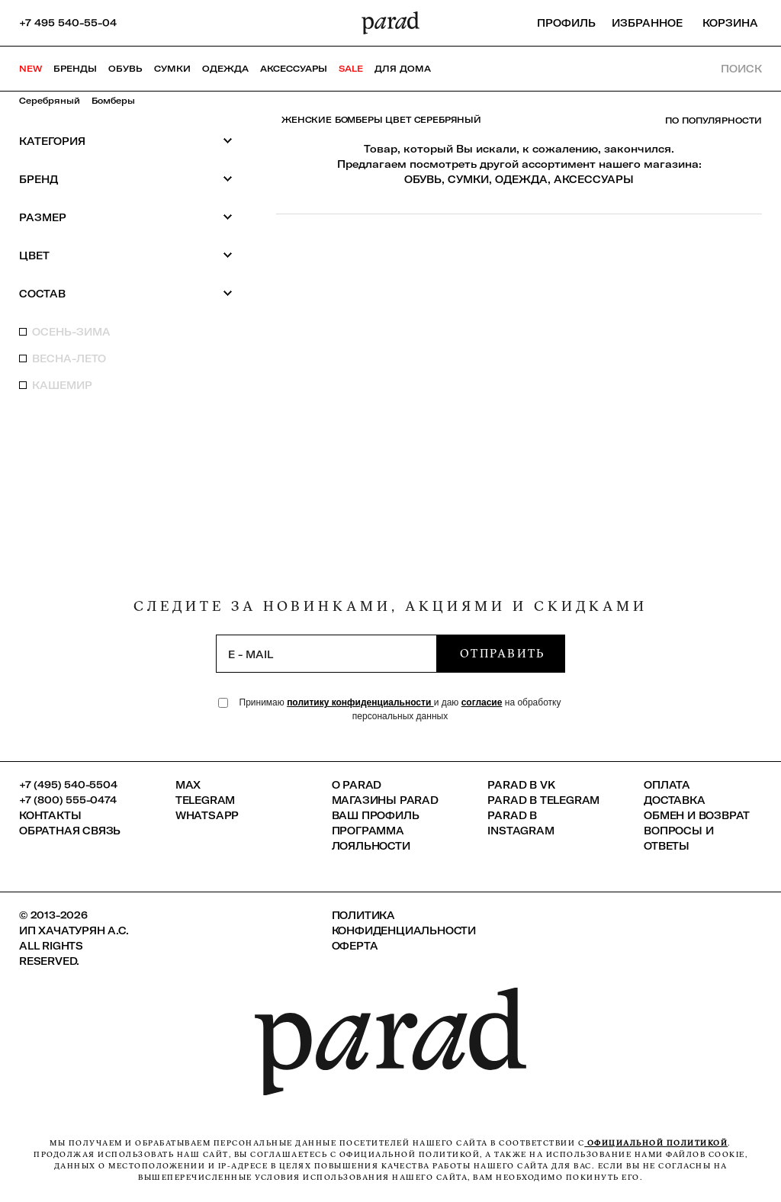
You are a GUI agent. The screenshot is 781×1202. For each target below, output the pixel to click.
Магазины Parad (385, 800)
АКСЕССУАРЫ (594, 179)
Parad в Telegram (543, 800)
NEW (30, 68)
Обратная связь (70, 830)
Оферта (355, 946)
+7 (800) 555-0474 (68, 800)
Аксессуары (293, 68)
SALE (351, 68)
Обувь (125, 68)
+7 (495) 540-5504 (68, 785)
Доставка (674, 800)
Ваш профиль (375, 815)
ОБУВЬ (423, 179)
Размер (126, 217)
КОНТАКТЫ (50, 815)
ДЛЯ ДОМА (402, 68)
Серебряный (49, 100)
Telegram (205, 800)
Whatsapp (207, 815)
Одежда (225, 68)
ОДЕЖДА (521, 179)
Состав (126, 293)
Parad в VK (520, 785)
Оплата (667, 785)
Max (188, 785)
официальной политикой (656, 1143)
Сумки (172, 68)
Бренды (75, 68)
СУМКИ (468, 179)
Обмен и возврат (697, 815)
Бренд (126, 178)
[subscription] (326, 654)
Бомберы (113, 100)
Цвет (126, 255)
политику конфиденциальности (360, 702)
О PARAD (357, 785)
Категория (126, 140)
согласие (482, 702)
